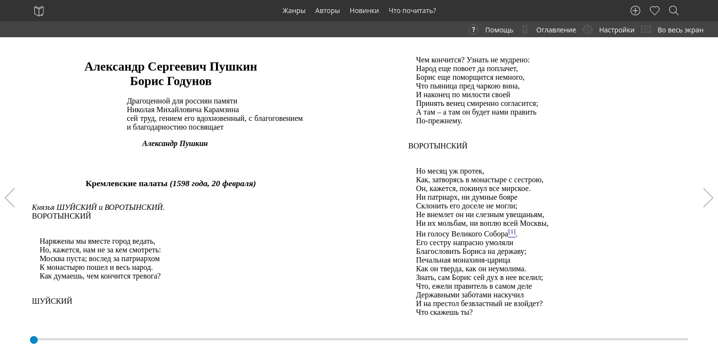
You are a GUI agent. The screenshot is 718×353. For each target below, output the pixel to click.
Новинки (364, 10)
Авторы (328, 10)
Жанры (294, 10)
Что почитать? (412, 10)
